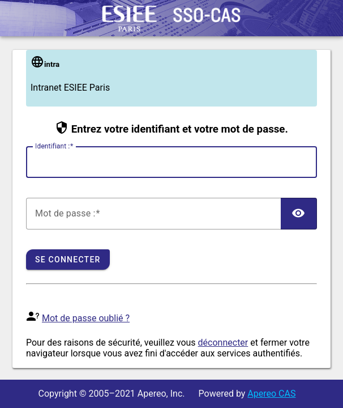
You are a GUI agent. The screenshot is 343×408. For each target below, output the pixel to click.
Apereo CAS (271, 393)
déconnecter (223, 342)
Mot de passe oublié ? (86, 318)
